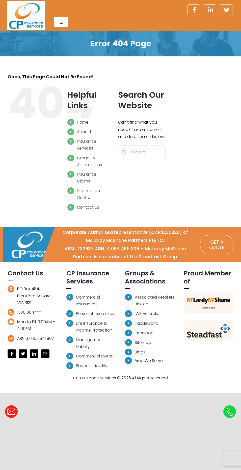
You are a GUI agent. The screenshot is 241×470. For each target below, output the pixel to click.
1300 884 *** (29, 312)
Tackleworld (146, 323)
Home (83, 122)
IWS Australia (147, 313)
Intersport (144, 333)
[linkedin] (34, 353)
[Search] (124, 152)
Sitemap (143, 342)
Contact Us (88, 207)
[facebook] (12, 353)
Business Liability (92, 366)
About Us (86, 132)
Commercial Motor (94, 356)
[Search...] (142, 152)
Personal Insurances (95, 313)
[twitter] (23, 353)
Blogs (140, 352)
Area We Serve (144, 360)
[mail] (45, 353)
